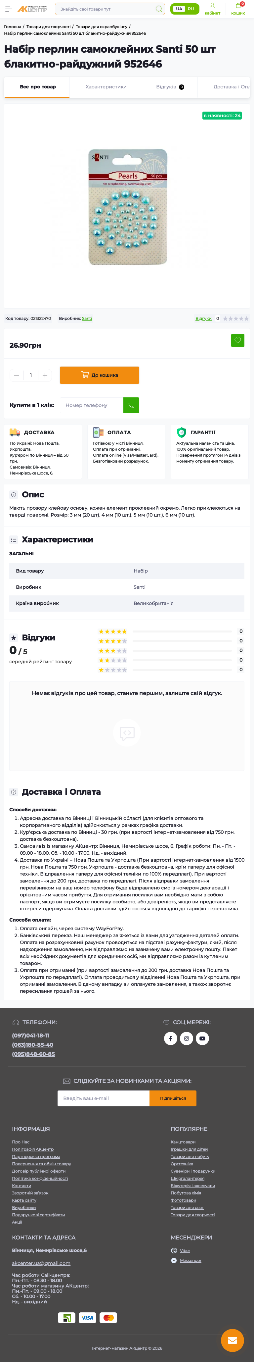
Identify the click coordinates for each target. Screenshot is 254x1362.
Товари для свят (187, 1207)
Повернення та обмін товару (41, 1163)
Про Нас (20, 1141)
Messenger (190, 1260)
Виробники (24, 1207)
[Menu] (8, 9)
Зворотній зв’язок (30, 1192)
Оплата (119, 432)
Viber (185, 1250)
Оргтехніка (182, 1163)
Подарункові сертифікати (38, 1214)
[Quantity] (30, 375)
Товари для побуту (190, 1156)
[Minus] (16, 375)
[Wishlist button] (237, 340)
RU (191, 8)
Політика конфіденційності (40, 1178)
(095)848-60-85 (33, 1054)
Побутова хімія (186, 1192)
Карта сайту (24, 1200)
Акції (17, 1222)
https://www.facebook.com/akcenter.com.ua (170, 1038)
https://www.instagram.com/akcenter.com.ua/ (186, 1038)
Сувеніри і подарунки (193, 1171)
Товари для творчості (193, 1214)
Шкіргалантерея (187, 1178)
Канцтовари (183, 1141)
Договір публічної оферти (38, 1171)
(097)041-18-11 (30, 1036)
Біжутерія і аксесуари (193, 1185)
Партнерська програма (36, 1156)
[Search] (159, 9)
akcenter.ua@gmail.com (41, 1263)
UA (179, 8)
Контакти (21, 1185)
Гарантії (203, 432)
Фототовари (183, 1200)
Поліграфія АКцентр (33, 1149)
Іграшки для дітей (189, 1149)
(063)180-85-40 (32, 1045)
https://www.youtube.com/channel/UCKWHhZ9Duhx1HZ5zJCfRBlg (202, 1038)
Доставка (39, 432)
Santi (87, 318)
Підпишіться (173, 1098)
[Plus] (45, 375)
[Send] (131, 405)
